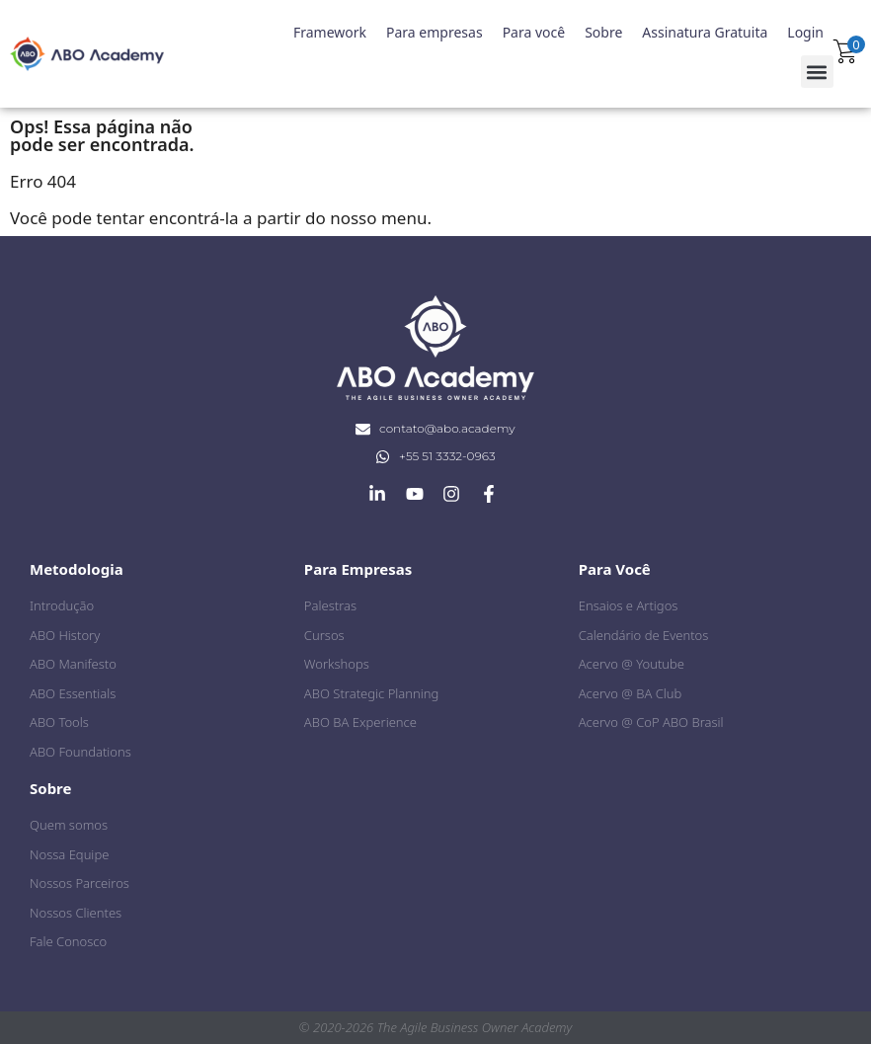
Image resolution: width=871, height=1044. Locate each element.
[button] (817, 71)
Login (805, 32)
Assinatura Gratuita (704, 32)
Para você (534, 32)
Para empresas (434, 32)
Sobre (603, 32)
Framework (329, 32)
